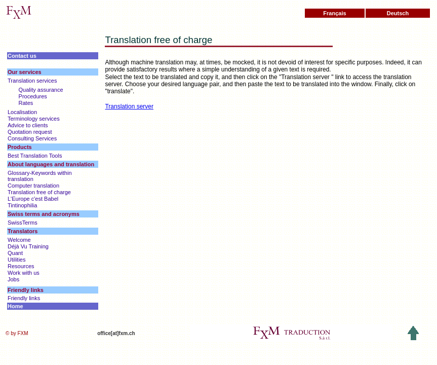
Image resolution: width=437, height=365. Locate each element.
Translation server (129, 106)
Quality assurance (41, 90)
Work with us (23, 273)
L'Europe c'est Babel (33, 199)
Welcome (19, 240)
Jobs (13, 279)
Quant (15, 253)
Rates (26, 103)
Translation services (32, 81)
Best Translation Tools (35, 156)
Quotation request (30, 132)
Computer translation (33, 185)
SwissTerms (22, 223)
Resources (21, 266)
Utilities (16, 260)
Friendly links (24, 298)
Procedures (33, 96)
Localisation (22, 112)
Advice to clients (28, 125)
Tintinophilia (22, 205)
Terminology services (34, 119)
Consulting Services (32, 138)
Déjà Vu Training (28, 246)
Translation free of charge (39, 192)
